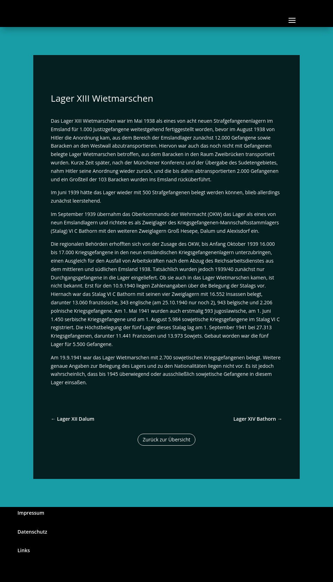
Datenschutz (32, 531)
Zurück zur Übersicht (166, 439)
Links (24, 550)
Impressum (31, 512)
